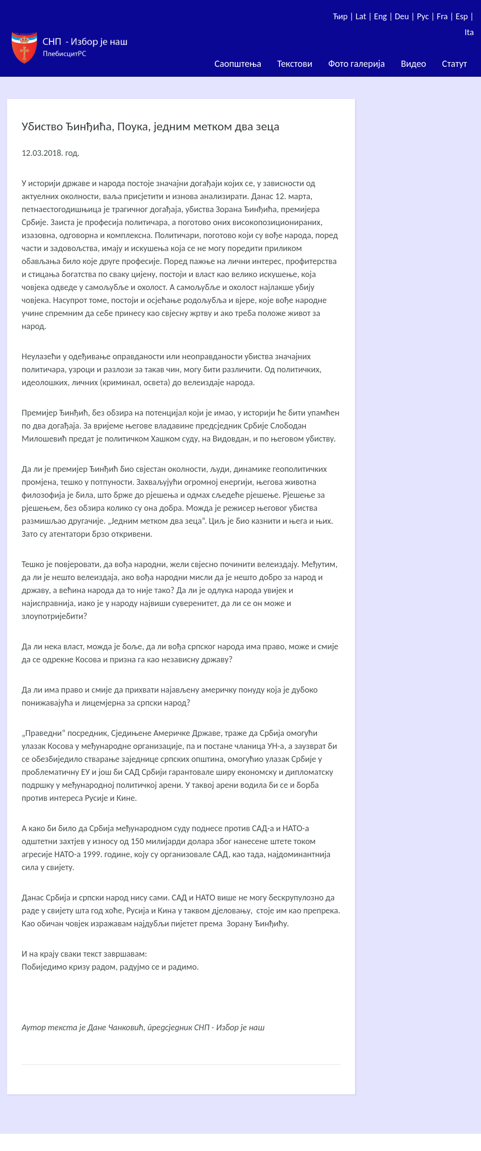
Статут (454, 63)
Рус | (427, 16)
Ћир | (344, 16)
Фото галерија (356, 63)
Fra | (446, 16)
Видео (413, 63)
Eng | (384, 16)
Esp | (465, 16)
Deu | (406, 16)
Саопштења (238, 63)
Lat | (364, 16)
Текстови (294, 63)
